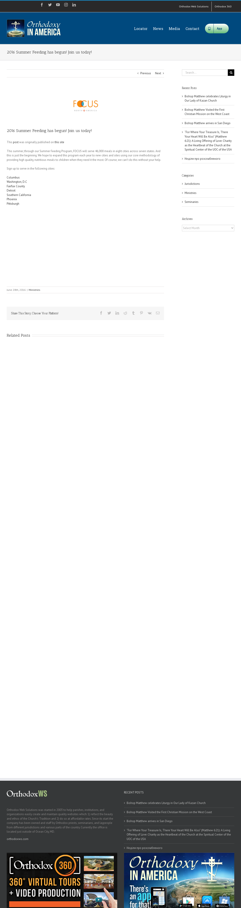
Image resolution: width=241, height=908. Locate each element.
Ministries (34, 289)
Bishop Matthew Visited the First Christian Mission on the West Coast (169, 812)
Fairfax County (16, 186)
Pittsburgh (13, 204)
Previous (145, 73)
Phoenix (12, 199)
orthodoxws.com (17, 839)
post (16, 142)
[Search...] (205, 72)
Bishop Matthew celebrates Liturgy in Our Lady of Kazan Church (166, 803)
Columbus (13, 177)
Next (158, 73)
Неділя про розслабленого (202, 159)
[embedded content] (69, 245)
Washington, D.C (17, 182)
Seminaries (191, 202)
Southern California (19, 195)
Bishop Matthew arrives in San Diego (207, 123)
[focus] (85, 106)
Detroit (11, 190)
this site (59, 142)
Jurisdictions (192, 184)
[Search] (231, 72)
